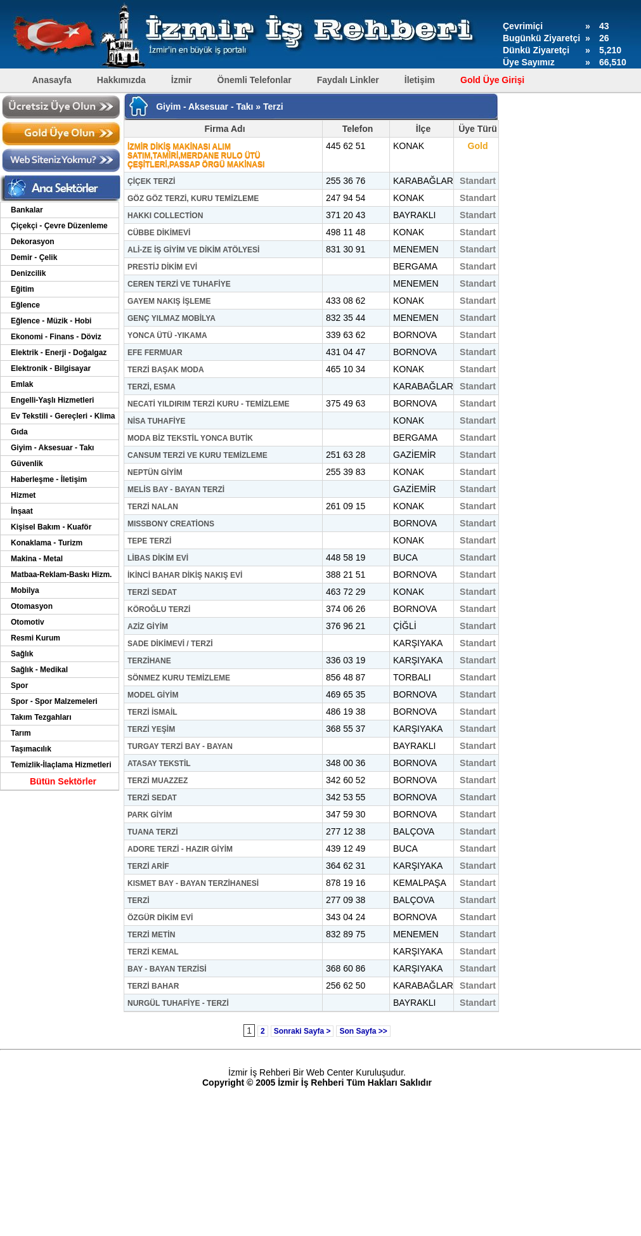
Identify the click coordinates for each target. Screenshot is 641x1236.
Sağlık (22, 653)
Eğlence (25, 305)
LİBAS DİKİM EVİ (157, 558)
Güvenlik (27, 463)
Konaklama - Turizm (46, 542)
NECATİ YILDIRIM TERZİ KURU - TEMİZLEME (208, 404)
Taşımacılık (31, 749)
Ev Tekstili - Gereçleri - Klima (63, 416)
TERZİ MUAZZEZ (157, 780)
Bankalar (27, 209)
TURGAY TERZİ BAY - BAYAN (180, 746)
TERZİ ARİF (148, 866)
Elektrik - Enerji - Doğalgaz (59, 352)
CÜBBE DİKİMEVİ (158, 232)
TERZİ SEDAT (152, 592)
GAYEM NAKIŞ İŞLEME (169, 301)
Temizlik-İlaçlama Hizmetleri (61, 764)
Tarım (21, 733)
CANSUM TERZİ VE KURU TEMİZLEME (197, 455)
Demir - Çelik (34, 257)
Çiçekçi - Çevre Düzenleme (59, 225)
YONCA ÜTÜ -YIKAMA (167, 335)
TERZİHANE (149, 660)
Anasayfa (52, 80)
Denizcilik (28, 273)
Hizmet (23, 495)
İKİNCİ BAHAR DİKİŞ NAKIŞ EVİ (184, 575)
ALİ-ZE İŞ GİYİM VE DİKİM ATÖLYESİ (193, 249)
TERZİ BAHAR (153, 986)
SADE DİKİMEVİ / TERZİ (170, 643)
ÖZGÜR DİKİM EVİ (160, 917)
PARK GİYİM (149, 814)
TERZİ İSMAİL (152, 712)
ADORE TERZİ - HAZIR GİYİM (180, 849)
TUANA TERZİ (152, 832)
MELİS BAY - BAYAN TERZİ (175, 489)
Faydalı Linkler (348, 80)
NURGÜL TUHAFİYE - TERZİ (178, 1003)
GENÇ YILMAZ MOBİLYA (171, 318)
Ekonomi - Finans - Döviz (56, 336)
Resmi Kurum (35, 638)
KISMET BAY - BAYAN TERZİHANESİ (193, 883)
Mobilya (25, 590)
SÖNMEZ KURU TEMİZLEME (178, 677)
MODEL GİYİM (152, 695)
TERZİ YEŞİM (151, 729)
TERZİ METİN (151, 934)
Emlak (22, 384)
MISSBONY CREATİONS (170, 523)
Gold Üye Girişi (492, 80)
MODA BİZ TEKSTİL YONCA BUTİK (190, 438)
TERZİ (138, 900)
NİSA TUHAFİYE (156, 421)
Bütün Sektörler (63, 781)
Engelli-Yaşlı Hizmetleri (52, 400)
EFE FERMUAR (155, 352)
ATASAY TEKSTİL (159, 763)
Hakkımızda (121, 80)
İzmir (181, 80)
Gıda (19, 431)
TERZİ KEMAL (153, 951)
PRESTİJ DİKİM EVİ (162, 267)
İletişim (420, 80)
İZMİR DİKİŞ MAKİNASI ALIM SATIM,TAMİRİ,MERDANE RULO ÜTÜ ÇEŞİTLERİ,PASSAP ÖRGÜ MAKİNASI (195, 155)
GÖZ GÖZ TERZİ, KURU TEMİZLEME (193, 198)
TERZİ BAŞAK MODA (165, 369)
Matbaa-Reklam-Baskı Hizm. (61, 574)
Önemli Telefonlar (254, 80)
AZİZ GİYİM (147, 626)
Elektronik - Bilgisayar (51, 368)
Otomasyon (32, 606)
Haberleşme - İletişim (49, 479)
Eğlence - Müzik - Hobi (51, 320)
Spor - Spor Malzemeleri (54, 701)
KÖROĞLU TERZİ (158, 609)
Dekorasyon (33, 241)
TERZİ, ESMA (151, 386)
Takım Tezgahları (41, 717)
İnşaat (22, 511)
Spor (19, 685)
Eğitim (22, 289)
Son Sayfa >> (363, 1031)
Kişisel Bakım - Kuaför (51, 527)
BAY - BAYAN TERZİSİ (166, 969)
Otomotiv (27, 622)
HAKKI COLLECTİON (165, 215)
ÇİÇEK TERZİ (151, 181)
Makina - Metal (37, 558)
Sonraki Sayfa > (302, 1031)
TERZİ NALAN (152, 506)
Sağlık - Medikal (39, 669)
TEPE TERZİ (149, 541)
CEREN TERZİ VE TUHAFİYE (179, 284)
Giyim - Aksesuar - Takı (52, 447)
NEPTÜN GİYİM (155, 472)
